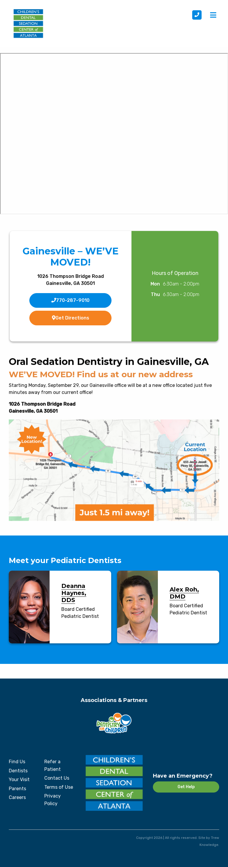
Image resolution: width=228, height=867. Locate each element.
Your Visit (19, 779)
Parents (17, 788)
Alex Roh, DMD (184, 593)
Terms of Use (58, 787)
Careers (17, 797)
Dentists (18, 770)
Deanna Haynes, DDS (73, 593)
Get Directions (70, 318)
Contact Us (56, 778)
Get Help (186, 786)
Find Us (17, 761)
